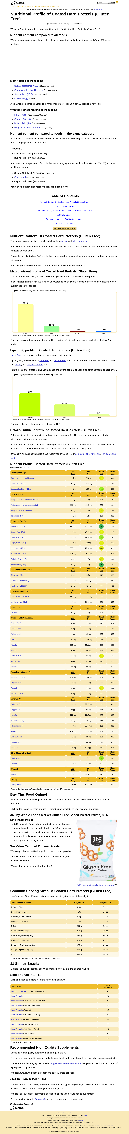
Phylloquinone (16, 683)
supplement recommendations (66, 1063)
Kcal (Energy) (21, 98)
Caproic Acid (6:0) (23, 119)
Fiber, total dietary (18, 484)
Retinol (14, 688)
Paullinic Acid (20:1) (19, 586)
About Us (68, 1113)
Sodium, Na (15, 742)
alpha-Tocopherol (18, 677)
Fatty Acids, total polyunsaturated (24, 505)
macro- (63, 241)
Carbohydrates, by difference (28, 90)
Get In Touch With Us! (64, 223)
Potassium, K (16, 731)
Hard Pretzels (17, 996)
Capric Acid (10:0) (18, 532)
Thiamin (14, 650)
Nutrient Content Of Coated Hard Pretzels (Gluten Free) (64, 202)
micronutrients (79, 241)
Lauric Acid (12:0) (18, 548)
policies (84, 1115)
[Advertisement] (64, 63)
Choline (14, 764)
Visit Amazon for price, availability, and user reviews (95, 885)
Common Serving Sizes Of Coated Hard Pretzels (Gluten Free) (64, 211)
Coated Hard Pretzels (20, 991)
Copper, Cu (15, 710)
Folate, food (20, 115)
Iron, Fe (14, 715)
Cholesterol (20, 177)
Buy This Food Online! (64, 206)
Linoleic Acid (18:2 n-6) (20, 597)
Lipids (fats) (16, 355)
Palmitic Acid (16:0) (19, 559)
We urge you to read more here (104, 1125)
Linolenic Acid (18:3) (19, 602)
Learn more (98, 9)
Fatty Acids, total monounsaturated (25, 500)
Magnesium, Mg (17, 720)
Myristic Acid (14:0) (18, 554)
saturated (44, 360)
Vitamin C (15, 667)
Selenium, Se (16, 737)
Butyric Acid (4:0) (22, 123)
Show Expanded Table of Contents (64, 228)
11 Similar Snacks (64, 215)
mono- (18, 364)
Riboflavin (15, 645)
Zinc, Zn (14, 748)
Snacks (27, 467)
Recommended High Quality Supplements (64, 219)
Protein (14, 613)
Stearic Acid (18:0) (23, 94)
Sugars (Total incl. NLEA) (27, 86)
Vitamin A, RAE (17, 694)
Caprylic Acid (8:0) (18, 543)
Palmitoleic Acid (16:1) (20, 581)
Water (13, 774)
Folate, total (15, 634)
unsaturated (60, 360)
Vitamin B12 (16, 656)
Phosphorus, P (17, 726)
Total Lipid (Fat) (17, 516)
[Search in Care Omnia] (103, 3)
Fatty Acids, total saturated (27, 127)
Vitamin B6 (15, 661)
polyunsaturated (35, 364)
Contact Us (40, 1099)
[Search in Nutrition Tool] (60, 24)
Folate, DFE (16, 623)
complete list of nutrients (87, 454)
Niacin (13, 639)
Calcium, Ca (16, 704)
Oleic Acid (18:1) (17, 575)
